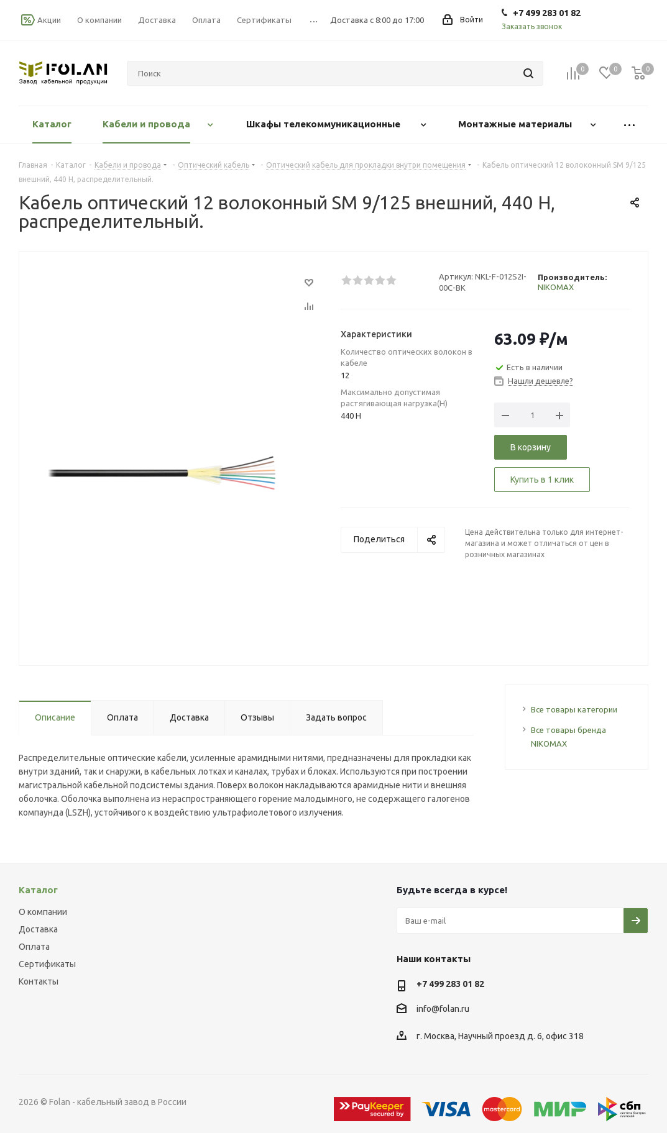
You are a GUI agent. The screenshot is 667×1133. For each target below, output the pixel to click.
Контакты (38, 981)
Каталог (38, 890)
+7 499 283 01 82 (450, 984)
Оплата (34, 947)
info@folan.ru (442, 1009)
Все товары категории (574, 709)
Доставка (38, 929)
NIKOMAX (556, 287)
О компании (43, 912)
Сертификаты (47, 964)
